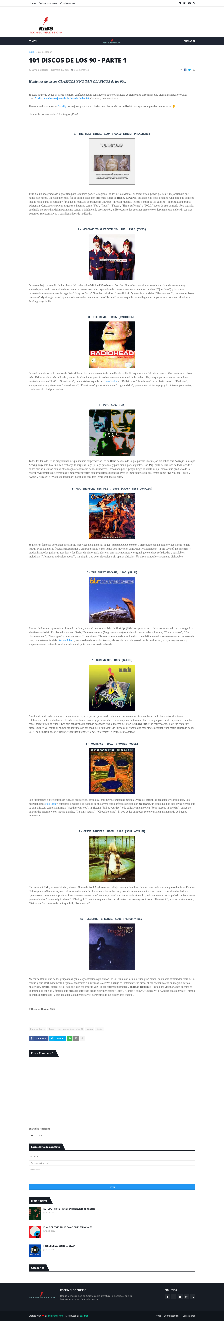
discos (51, 1029)
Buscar (188, 41)
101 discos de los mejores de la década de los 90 (61, 98)
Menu (35, 41)
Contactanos (67, 3)
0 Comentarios (81, 69)
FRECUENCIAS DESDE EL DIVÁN (59, 1245)
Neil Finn (50, 803)
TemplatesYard (55, 1315)
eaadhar (84, 1315)
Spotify (62, 106)
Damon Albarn (66, 640)
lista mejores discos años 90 (70, 1029)
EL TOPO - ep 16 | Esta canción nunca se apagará (69, 1208)
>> (40, 1135)
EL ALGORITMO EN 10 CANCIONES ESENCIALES (67, 1227)
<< (32, 1135)
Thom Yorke (110, 381)
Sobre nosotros (48, 3)
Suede (99, 1029)
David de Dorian (44, 51)
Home (32, 3)
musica (90, 1029)
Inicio (31, 51)
